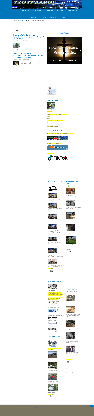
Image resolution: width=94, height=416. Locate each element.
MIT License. (37, 407)
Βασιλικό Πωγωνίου (52, 392)
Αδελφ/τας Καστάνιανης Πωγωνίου (55, 315)
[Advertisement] (34, 25)
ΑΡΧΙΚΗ (17, 10)
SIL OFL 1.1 (26, 409)
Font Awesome (15, 409)
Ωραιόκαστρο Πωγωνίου (52, 358)
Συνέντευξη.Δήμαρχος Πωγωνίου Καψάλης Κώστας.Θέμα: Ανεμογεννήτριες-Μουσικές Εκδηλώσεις (55, 255)
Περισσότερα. (68, 249)
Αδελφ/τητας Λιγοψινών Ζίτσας (54, 307)
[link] (57, 114)
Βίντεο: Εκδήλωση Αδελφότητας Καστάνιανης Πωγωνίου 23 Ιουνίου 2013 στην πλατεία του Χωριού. (28, 55)
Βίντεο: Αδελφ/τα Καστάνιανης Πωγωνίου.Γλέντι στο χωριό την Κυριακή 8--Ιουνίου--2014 (29, 37)
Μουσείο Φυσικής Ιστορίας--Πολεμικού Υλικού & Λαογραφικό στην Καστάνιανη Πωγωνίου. (73, 315)
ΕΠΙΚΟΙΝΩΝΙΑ (62, 17)
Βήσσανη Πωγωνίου (52, 320)
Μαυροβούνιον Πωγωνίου (53, 381)
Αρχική (21, 20)
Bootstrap (14, 407)
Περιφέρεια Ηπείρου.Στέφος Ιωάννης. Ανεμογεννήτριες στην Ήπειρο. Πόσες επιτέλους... (55, 209)
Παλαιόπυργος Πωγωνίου (53, 370)
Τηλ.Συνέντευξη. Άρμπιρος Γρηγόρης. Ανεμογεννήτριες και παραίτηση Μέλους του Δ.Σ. (55, 243)
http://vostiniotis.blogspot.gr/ (71, 372)
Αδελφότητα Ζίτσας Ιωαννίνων (53, 301)
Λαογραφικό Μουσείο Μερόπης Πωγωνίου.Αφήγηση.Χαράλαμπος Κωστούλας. (72, 341)
